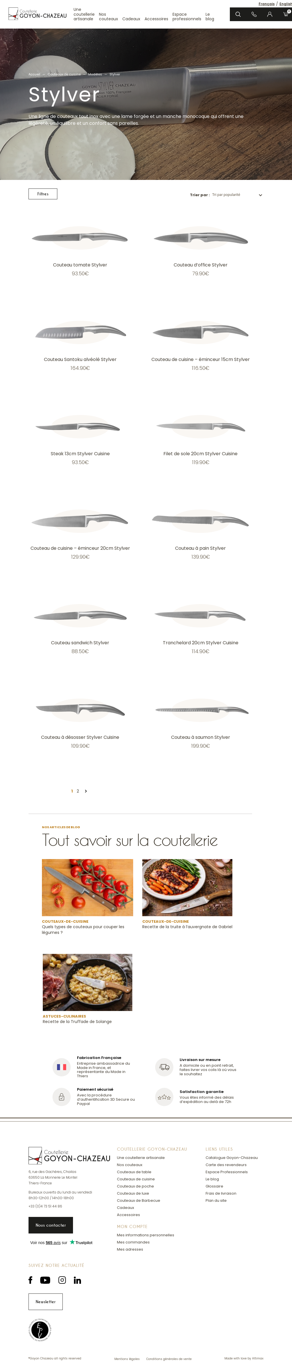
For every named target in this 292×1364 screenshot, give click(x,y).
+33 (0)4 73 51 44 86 (45, 1206)
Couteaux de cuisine (64, 74)
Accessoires (156, 19)
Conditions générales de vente (169, 1359)
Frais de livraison (221, 1193)
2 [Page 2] (78, 791)
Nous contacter (51, 1225)
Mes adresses (130, 1249)
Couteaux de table (134, 1172)
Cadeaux (131, 19)
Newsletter (46, 1301)
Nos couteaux (108, 16)
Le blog (210, 16)
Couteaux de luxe (133, 1193)
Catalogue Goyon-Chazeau (232, 1157)
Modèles (95, 74)
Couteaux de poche (135, 1186)
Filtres (42, 193)
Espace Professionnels (227, 1172)
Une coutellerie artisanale (84, 14)
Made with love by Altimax (243, 1359)
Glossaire (214, 1186)
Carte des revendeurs (226, 1165)
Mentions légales (127, 1359)
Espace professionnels (187, 16)
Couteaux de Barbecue (138, 1200)
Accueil (34, 74)
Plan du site (216, 1200)
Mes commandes (133, 1242)
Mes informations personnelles (145, 1235)
